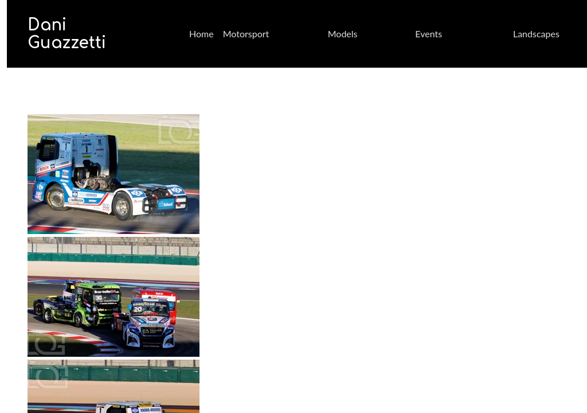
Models (343, 33)
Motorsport (246, 33)
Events (428, 33)
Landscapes (536, 33)
